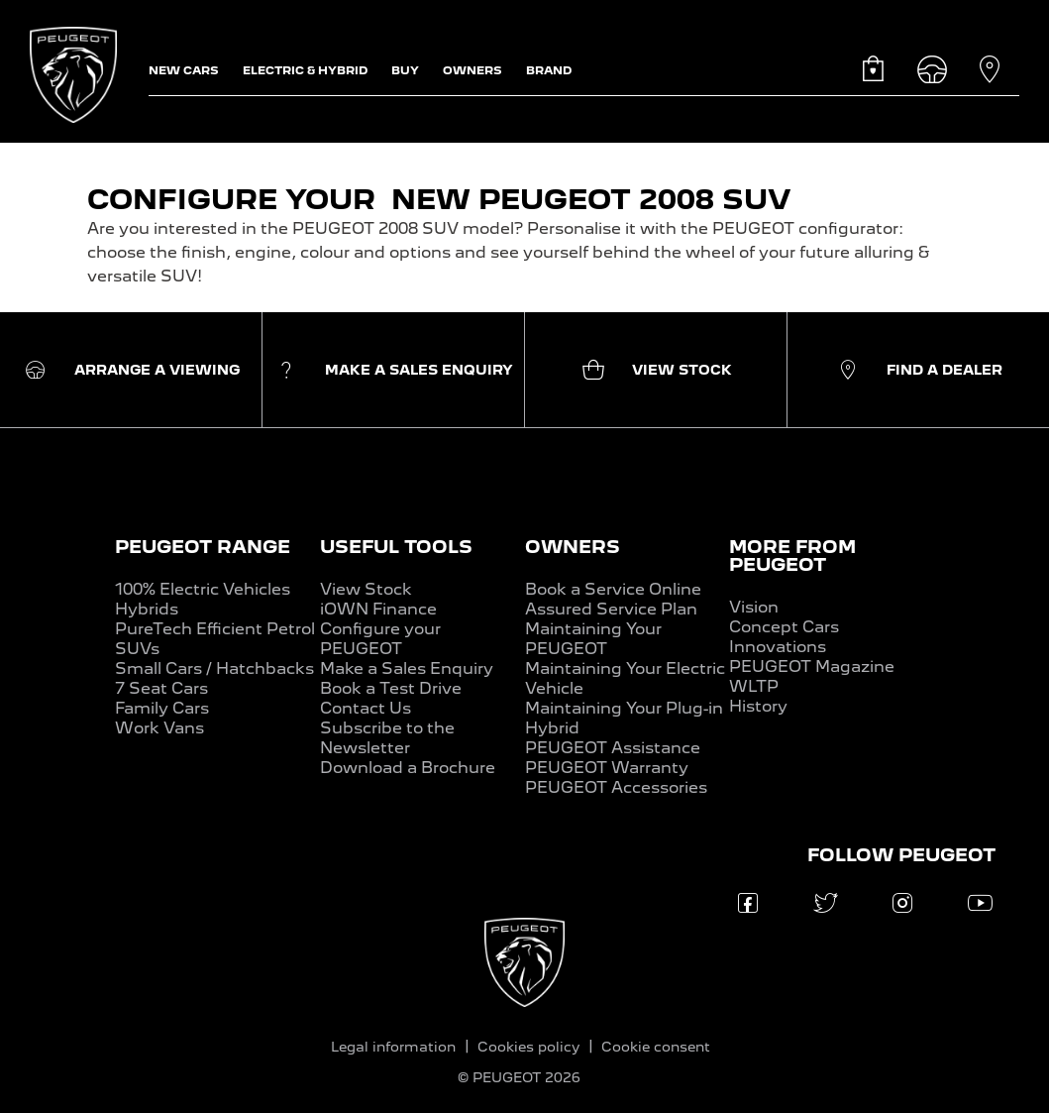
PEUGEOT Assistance (612, 747)
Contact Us (365, 708)
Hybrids (146, 609)
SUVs (137, 648)
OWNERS (572, 546)
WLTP (754, 686)
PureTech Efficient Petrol (215, 628)
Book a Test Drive (391, 688)
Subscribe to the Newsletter (387, 738)
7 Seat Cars (161, 688)
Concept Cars (784, 626)
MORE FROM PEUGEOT (792, 555)
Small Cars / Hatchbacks (214, 668)
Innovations (777, 646)
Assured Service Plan (611, 609)
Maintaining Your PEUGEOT (593, 638)
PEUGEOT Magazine (811, 666)
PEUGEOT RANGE (202, 546)
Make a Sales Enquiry (406, 668)
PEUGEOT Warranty (606, 767)
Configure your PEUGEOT (380, 638)
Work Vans (159, 728)
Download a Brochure (407, 767)
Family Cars (162, 708)
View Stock (366, 589)
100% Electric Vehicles (202, 589)
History (758, 706)
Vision (754, 607)
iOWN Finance (378, 609)
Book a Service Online (613, 589)
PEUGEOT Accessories (616, 787)
